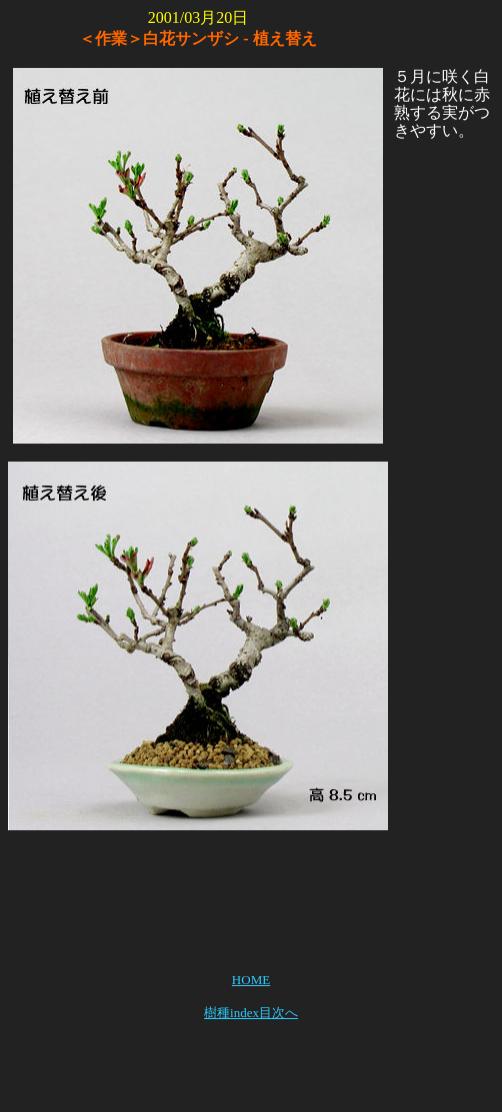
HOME (251, 979)
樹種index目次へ (251, 1012)
